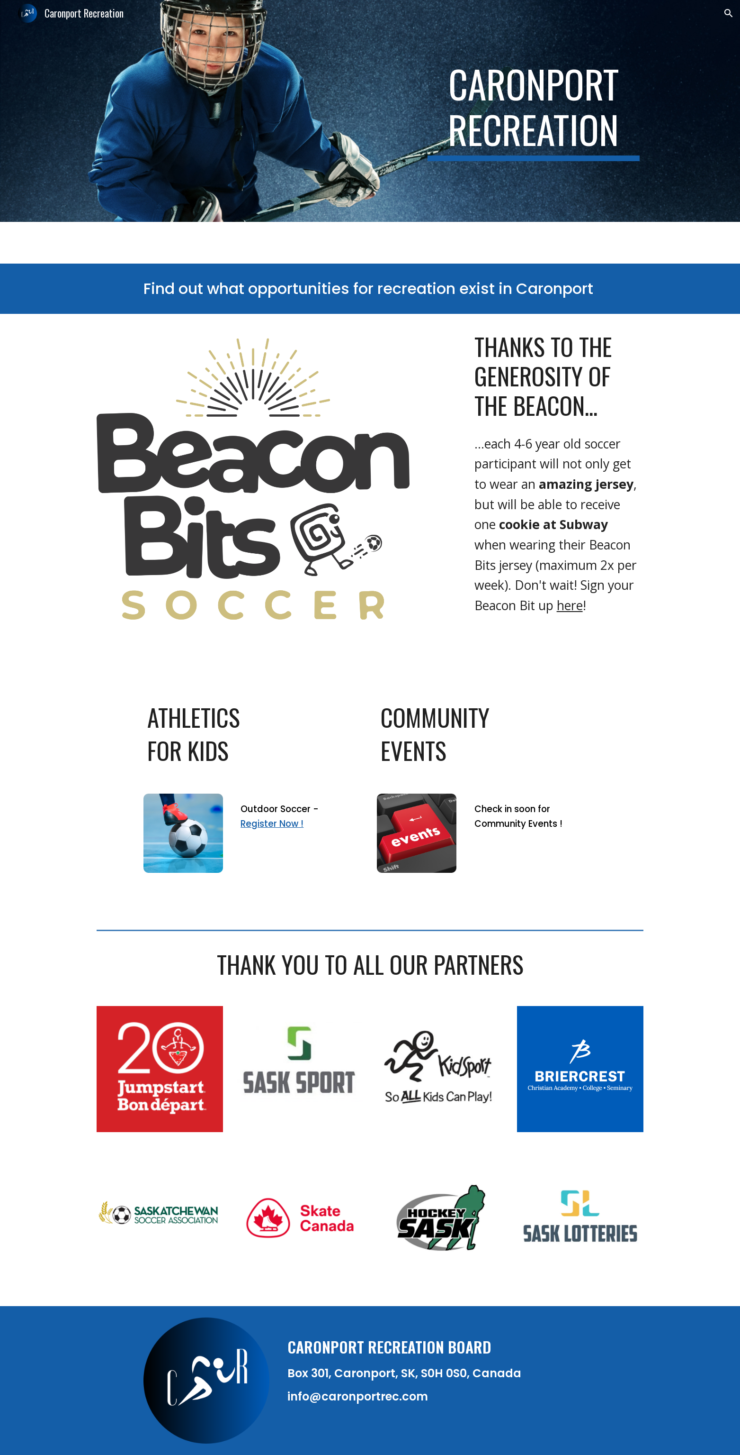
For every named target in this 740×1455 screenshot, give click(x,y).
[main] (533, 111)
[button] (728, 13)
